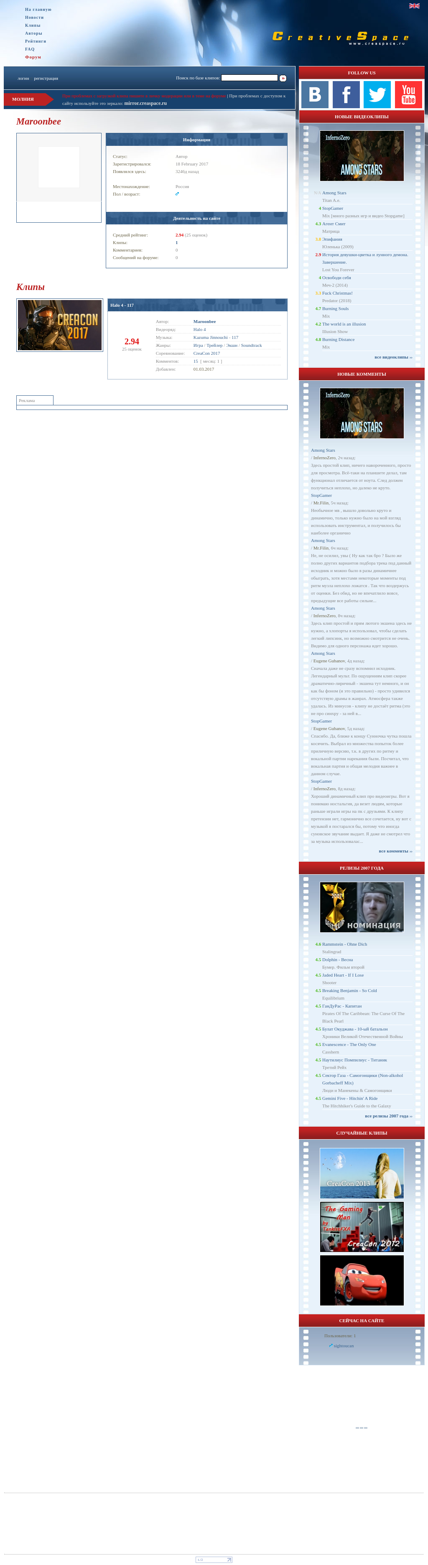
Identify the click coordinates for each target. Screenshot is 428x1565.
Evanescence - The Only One (349, 1044)
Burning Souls (335, 308)
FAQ (30, 49)
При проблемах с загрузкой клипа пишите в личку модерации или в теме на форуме (144, 95)
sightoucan (344, 1345)
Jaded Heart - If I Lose (343, 974)
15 (196, 361)
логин (23, 78)
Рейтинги (35, 41)
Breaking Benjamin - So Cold (349, 990)
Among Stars (334, 192)
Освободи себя (336, 277)
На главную (38, 9)
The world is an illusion (344, 323)
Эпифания (332, 239)
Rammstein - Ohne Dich (344, 944)
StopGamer (332, 208)
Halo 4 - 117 (122, 305)
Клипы (33, 25)
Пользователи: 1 (340, 1335)
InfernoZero (324, 457)
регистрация (46, 78)
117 (235, 337)
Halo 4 (200, 329)
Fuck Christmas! (337, 292)
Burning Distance (338, 339)
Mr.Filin (321, 502)
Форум (33, 56)
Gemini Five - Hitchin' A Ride (349, 1098)
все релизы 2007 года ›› (389, 1115)
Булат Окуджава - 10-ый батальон (355, 1028)
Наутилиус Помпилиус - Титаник (354, 1059)
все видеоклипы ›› (393, 356)
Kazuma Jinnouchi (211, 337)
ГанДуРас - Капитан (342, 1005)
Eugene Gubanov (329, 660)
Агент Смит (334, 223)
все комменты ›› (396, 850)
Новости (34, 17)
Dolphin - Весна (337, 959)
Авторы (34, 33)
